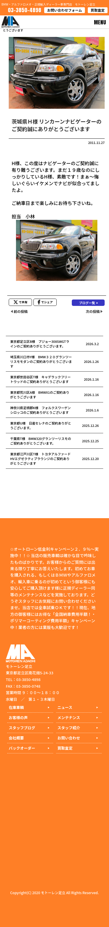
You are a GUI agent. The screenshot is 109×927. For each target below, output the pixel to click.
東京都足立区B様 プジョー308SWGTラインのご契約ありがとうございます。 (39, 343)
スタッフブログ (22, 727)
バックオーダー (22, 748)
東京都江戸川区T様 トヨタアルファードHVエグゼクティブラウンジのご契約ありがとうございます (40, 459)
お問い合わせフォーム (64, 10)
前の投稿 (21, 311)
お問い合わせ (69, 738)
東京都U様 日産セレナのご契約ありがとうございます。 (40, 425)
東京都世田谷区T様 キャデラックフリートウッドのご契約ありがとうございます (40, 379)
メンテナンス (69, 717)
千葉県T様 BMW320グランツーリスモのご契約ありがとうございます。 (40, 440)
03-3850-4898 (24, 10)
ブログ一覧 (87, 302)
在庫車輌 (16, 707)
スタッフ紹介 (69, 727)
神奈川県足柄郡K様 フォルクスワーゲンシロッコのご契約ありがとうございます (40, 410)
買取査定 (98, 10)
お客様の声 (18, 717)
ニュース (65, 707)
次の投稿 (93, 311)
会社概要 (16, 738)
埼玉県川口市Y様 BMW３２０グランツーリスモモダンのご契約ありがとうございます (41, 361)
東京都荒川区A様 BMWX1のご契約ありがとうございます (39, 394)
